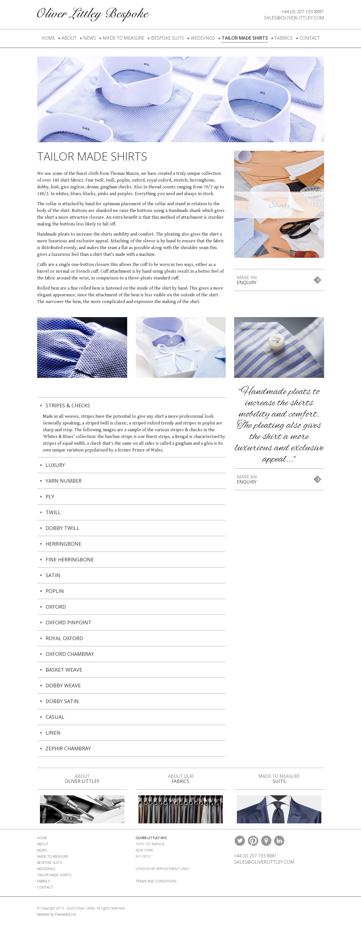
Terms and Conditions (156, 881)
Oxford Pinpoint (68, 622)
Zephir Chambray (68, 748)
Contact (309, 38)
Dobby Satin (62, 701)
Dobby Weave (63, 685)
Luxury (55, 465)
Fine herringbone (70, 559)
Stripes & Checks (68, 405)
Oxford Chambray (70, 654)
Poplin (55, 591)
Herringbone (63, 543)
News (89, 38)
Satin (53, 575)
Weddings (203, 38)
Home (48, 38)
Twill (53, 512)
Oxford (56, 606)
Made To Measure (123, 38)
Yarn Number (64, 480)
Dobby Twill (62, 528)
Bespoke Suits (167, 38)
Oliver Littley (93, 14)
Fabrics (284, 38)
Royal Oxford (64, 638)
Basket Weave (64, 669)
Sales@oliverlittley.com (294, 18)
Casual (55, 716)
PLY (50, 496)
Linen (53, 732)
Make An (247, 280)
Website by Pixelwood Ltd (56, 914)
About (69, 38)
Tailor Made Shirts (245, 38)
